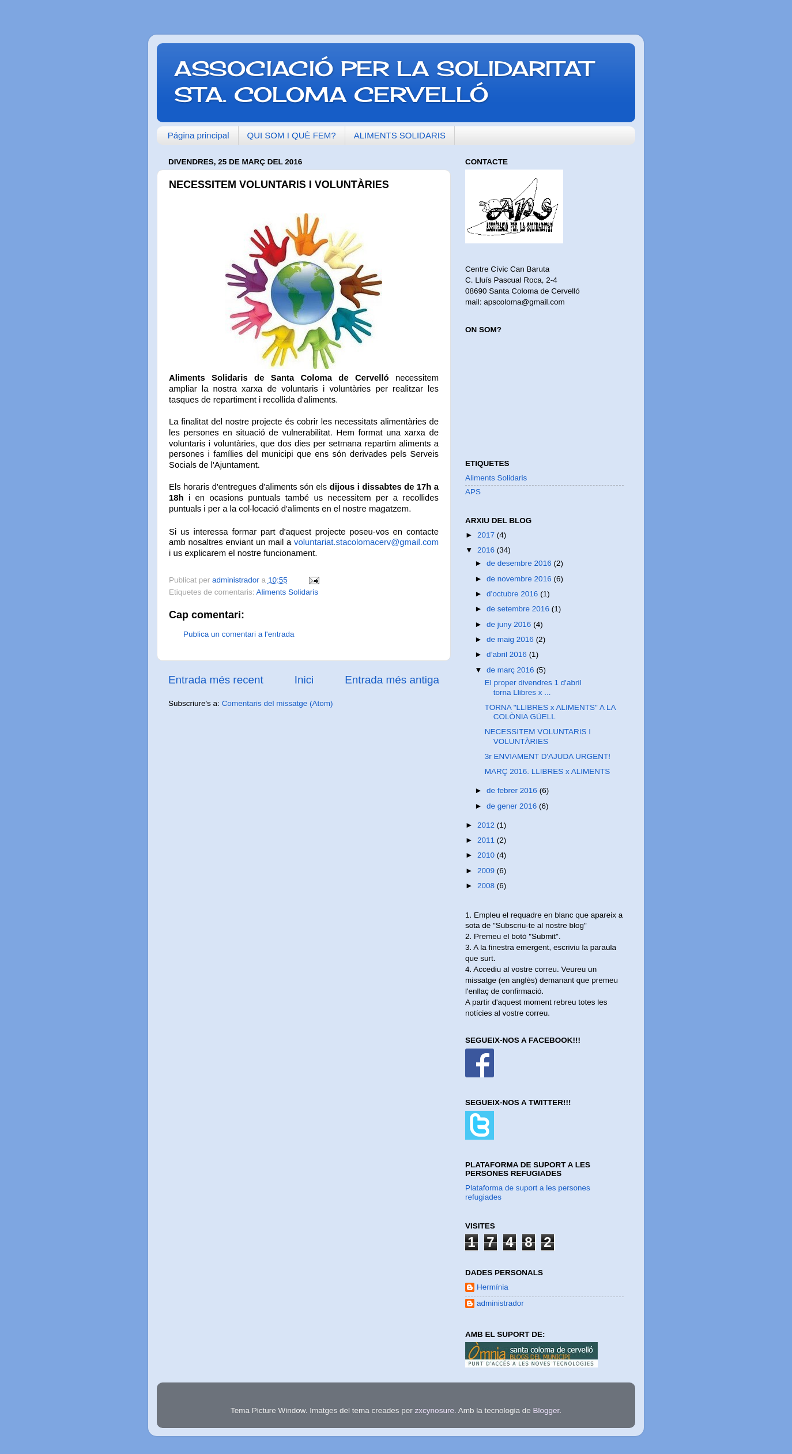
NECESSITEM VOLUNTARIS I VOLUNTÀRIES (538, 736)
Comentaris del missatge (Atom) (277, 703)
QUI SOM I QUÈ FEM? (291, 135)
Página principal (198, 135)
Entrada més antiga (392, 680)
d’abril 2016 (507, 654)
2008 (487, 885)
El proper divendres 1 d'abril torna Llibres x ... (533, 687)
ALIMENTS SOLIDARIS (400, 135)
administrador (500, 1303)
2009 (487, 870)
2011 (487, 840)
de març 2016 (511, 670)
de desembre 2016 (519, 563)
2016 (487, 550)
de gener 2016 (512, 806)
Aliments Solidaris (287, 592)
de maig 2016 (511, 639)
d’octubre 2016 (513, 593)
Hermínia (492, 1287)
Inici (304, 680)
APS (473, 491)
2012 (487, 825)
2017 (487, 535)
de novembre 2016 (519, 578)
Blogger (546, 1410)
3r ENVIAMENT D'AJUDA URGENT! (547, 756)
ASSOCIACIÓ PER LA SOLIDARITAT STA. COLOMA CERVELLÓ (383, 81)
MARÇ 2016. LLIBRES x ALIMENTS (547, 771)
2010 (487, 855)
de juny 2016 (509, 624)
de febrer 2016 (513, 790)
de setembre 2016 (519, 608)
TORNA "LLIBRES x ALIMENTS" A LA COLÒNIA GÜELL (550, 712)
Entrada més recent (215, 680)
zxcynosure (434, 1410)
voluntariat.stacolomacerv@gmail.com (366, 542)
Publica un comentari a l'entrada (238, 634)
